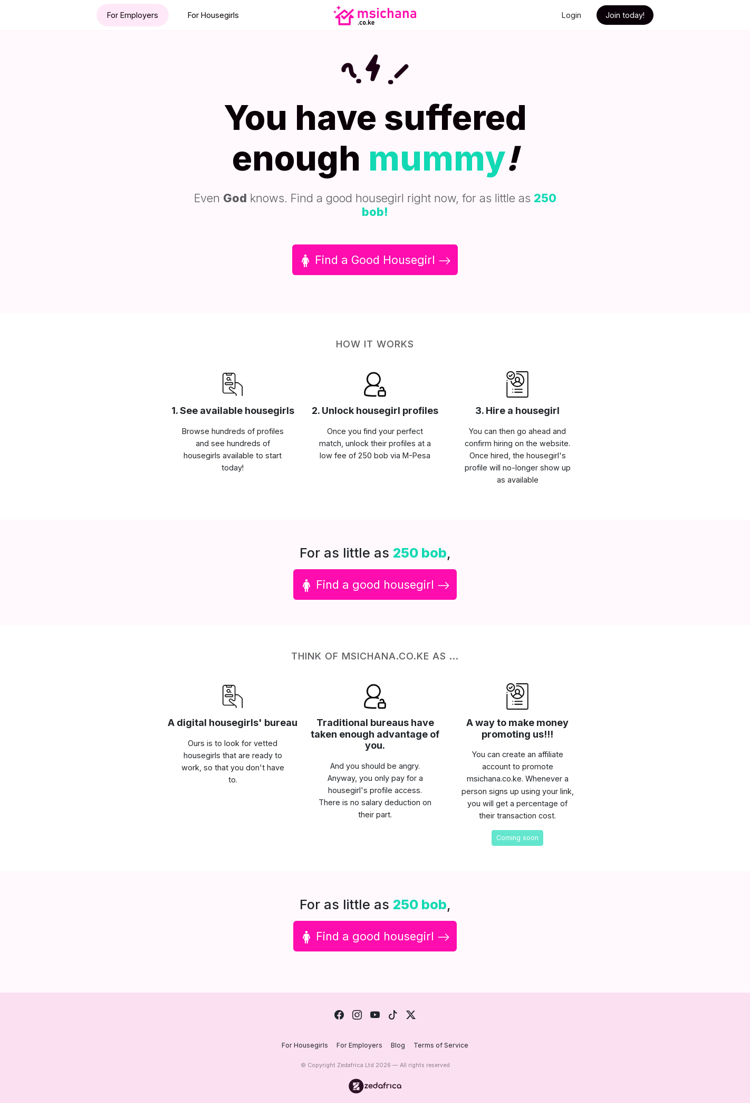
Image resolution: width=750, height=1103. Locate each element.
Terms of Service (441, 1045)
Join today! (625, 15)
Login (571, 15)
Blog (398, 1045)
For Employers (132, 15)
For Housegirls (213, 15)
